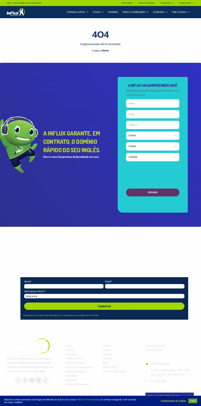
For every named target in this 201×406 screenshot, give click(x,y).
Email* (108, 281)
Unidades (113, 12)
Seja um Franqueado (146, 3)
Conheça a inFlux (77, 12)
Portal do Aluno (186, 3)
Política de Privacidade (87, 399)
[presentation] (152, 176)
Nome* (27, 281)
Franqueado (167, 3)
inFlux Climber (127, 3)
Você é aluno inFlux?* (34, 291)
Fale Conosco (181, 12)
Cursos (98, 12)
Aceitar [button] (192, 401)
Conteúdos (160, 12)
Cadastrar (104, 306)
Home (105, 50)
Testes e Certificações (135, 12)
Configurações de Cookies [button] (173, 401)
